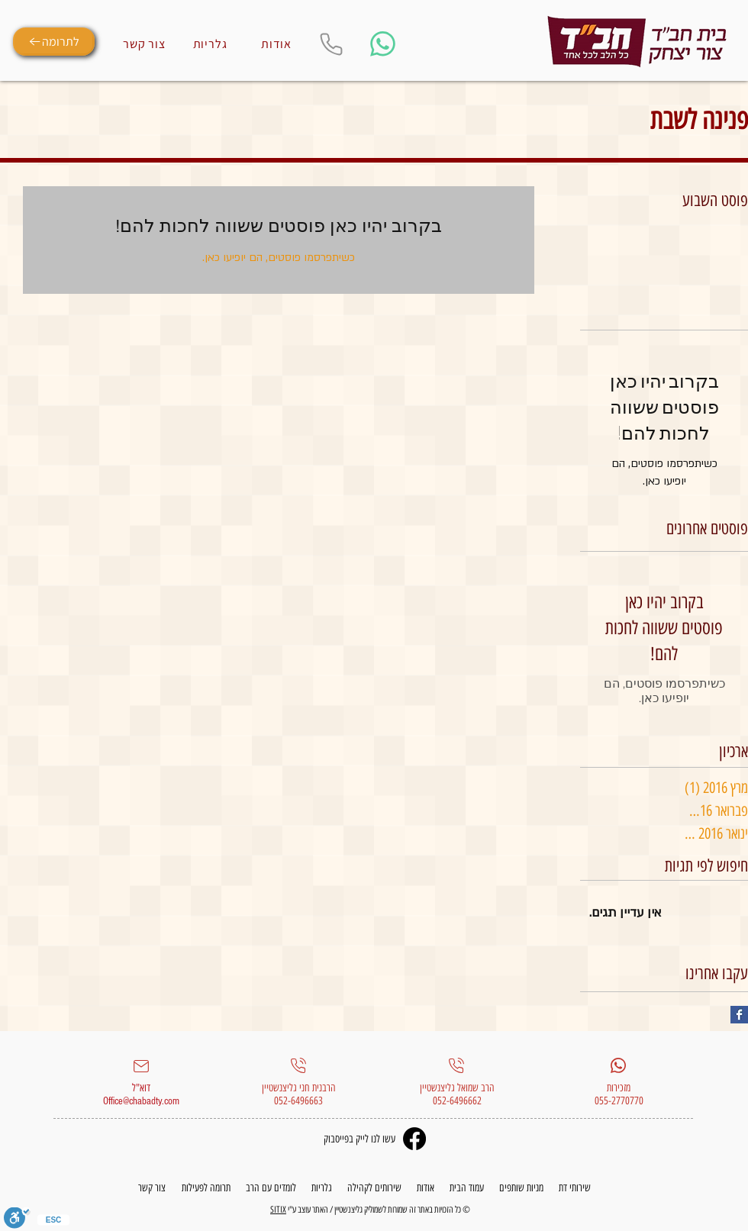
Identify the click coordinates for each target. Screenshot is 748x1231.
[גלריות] (210, 43)
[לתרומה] (54, 41)
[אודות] (276, 43)
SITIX (278, 1209)
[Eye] (637, 42)
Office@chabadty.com (141, 1101)
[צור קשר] (144, 43)
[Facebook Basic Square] (739, 1014)
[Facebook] (414, 1138)
